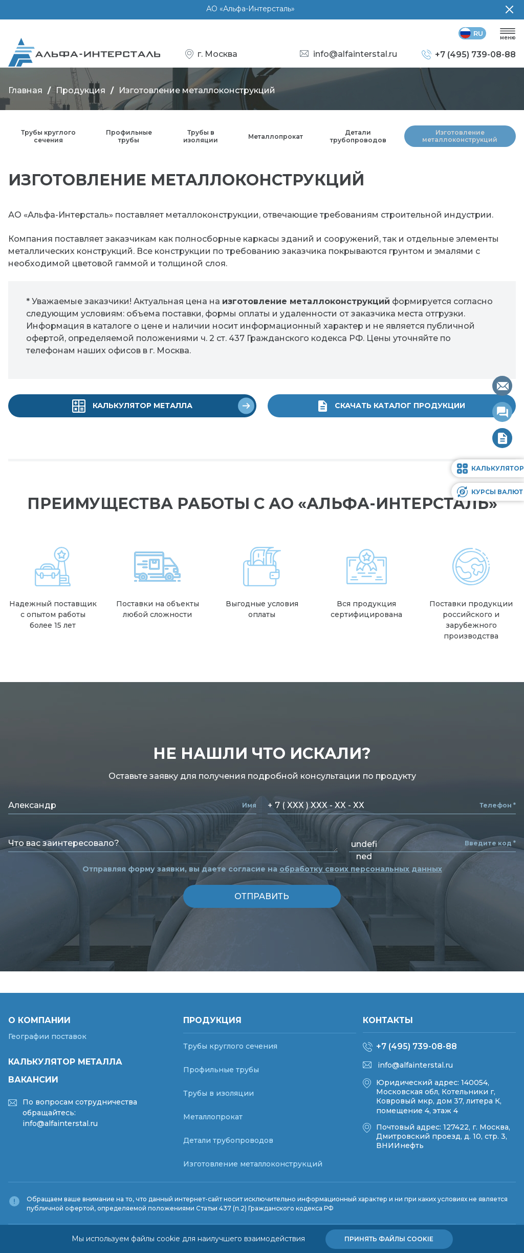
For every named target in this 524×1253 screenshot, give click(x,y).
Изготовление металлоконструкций (460, 141)
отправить (262, 899)
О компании (39, 1020)
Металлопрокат (276, 141)
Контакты (388, 1020)
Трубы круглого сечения (48, 141)
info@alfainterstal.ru (415, 1065)
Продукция (80, 94)
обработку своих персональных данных (360, 872)
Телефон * (497, 808)
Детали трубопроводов (360, 141)
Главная (25, 94)
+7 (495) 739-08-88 (416, 1046)
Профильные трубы (128, 141)
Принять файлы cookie (388, 1239)
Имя (249, 808)
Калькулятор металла (65, 1062)
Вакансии (33, 1080)
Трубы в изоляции (200, 141)
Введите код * (490, 846)
